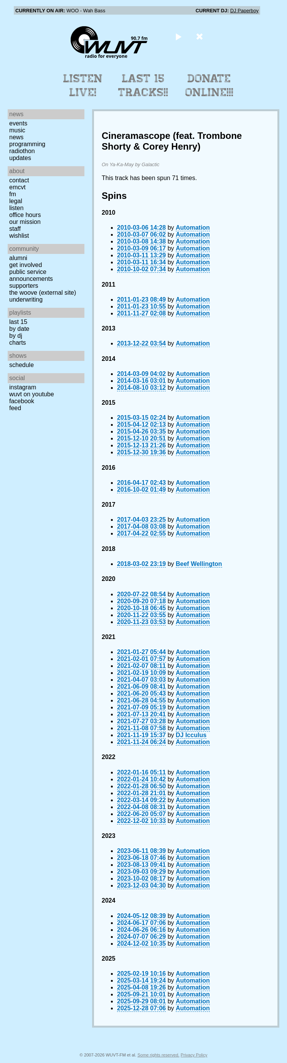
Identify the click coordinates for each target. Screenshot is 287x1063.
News (16, 137)
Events (18, 123)
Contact (19, 180)
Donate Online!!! (209, 85)
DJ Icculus (191, 735)
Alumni (18, 258)
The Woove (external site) (42, 292)
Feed (15, 408)
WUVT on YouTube (31, 394)
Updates (20, 158)
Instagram (22, 387)
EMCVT (17, 187)
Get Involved (25, 265)
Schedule (21, 365)
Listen (16, 208)
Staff (15, 228)
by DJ (15, 335)
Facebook (21, 401)
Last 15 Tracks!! (143, 85)
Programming (27, 144)
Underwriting (26, 299)
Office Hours (25, 215)
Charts (17, 342)
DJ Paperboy (244, 10)
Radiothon (22, 151)
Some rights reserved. (158, 1055)
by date (19, 328)
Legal (15, 201)
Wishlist (19, 235)
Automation (193, 227)
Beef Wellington (199, 564)
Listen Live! (83, 85)
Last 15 (18, 322)
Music (17, 130)
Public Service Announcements (31, 275)
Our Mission (25, 222)
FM (12, 194)
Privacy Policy (194, 1055)
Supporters (23, 285)
